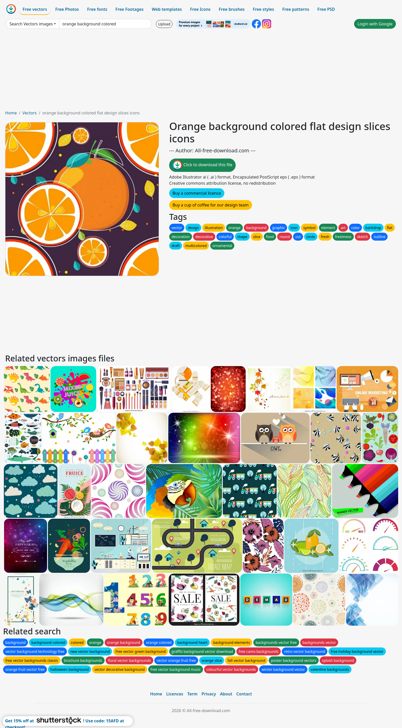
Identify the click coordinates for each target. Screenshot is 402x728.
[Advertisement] (201, 71)
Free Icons (200, 9)
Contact (244, 694)
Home (11, 113)
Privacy (209, 694)
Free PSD (326, 9)
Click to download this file (202, 165)
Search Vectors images (31, 24)
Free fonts (97, 9)
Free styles (263, 9)
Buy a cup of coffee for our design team (211, 205)
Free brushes (232, 9)
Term (192, 694)
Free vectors (35, 9)
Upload (164, 24)
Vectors (29, 113)
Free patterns (295, 9)
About (226, 694)
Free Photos (67, 9)
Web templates (167, 9)
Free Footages (129, 9)
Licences (174, 694)
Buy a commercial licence (197, 193)
